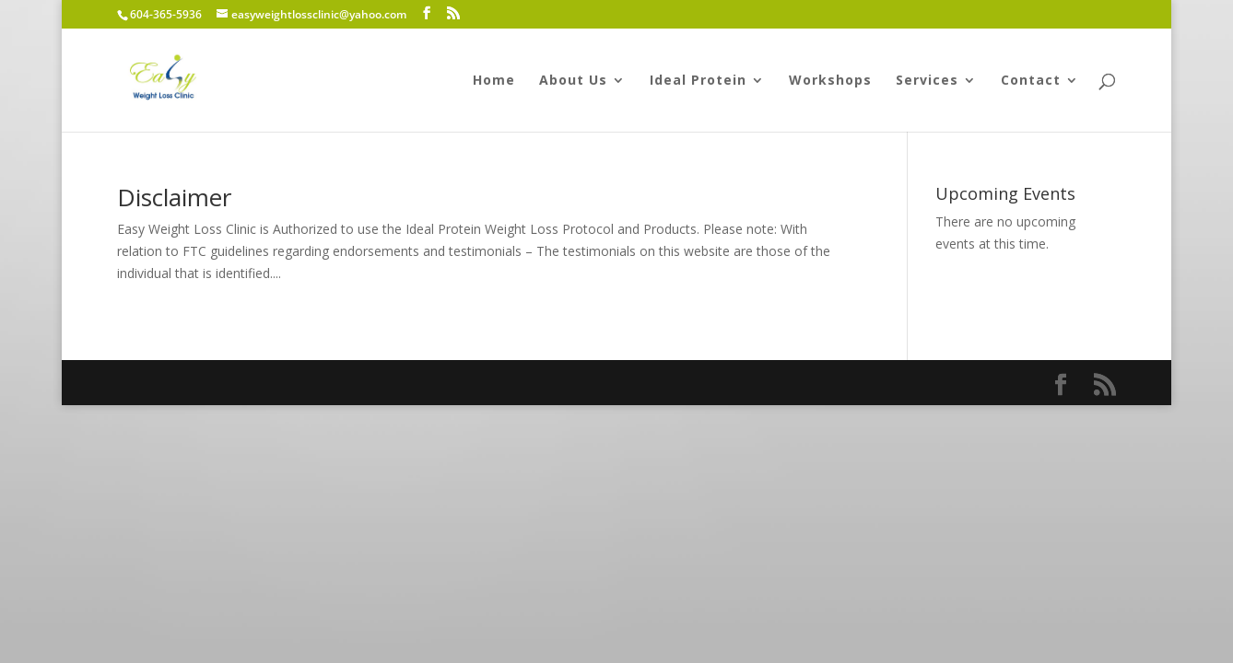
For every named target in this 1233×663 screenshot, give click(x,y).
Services (927, 81)
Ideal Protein (698, 81)
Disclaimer (174, 197)
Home (494, 81)
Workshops (830, 81)
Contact (1031, 81)
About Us (573, 81)
